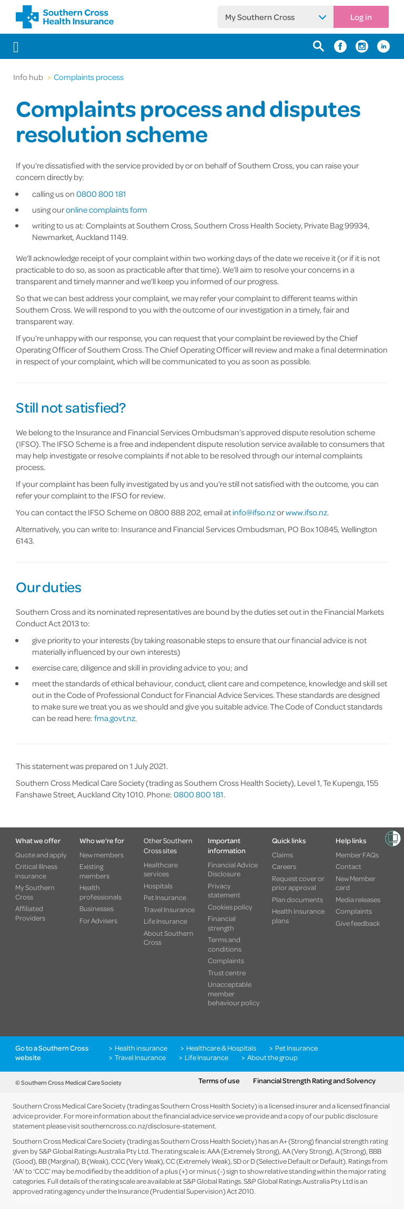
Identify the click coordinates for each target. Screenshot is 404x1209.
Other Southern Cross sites (168, 845)
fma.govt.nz (114, 718)
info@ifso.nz (254, 512)
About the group (272, 1057)
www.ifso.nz (306, 512)
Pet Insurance (165, 897)
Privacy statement (224, 890)
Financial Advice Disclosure (233, 869)
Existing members (94, 871)
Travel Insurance (169, 909)
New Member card (356, 883)
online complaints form (106, 209)
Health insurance (141, 1048)
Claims (282, 855)
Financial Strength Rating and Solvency (314, 1080)
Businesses (96, 908)
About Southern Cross (169, 937)
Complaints (226, 960)
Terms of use (219, 1080)
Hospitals (158, 886)
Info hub (28, 77)
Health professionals (100, 892)
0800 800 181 (101, 193)
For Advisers (98, 920)
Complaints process (89, 77)
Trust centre (227, 972)
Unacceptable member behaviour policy (234, 993)
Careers (284, 866)
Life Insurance (165, 921)
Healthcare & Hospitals (221, 1048)
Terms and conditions (224, 944)
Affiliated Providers (30, 913)
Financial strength (222, 923)
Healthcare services (161, 869)
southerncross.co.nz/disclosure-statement (148, 1126)
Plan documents (297, 899)
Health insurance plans (298, 915)
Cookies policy (230, 907)
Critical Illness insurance (36, 871)
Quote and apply (41, 855)
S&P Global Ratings (212, 1181)
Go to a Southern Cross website (52, 1052)
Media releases (358, 899)
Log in (361, 17)
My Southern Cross (260, 17)
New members (101, 855)
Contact (348, 866)
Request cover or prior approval (298, 883)
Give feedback (358, 923)
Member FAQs (357, 855)
